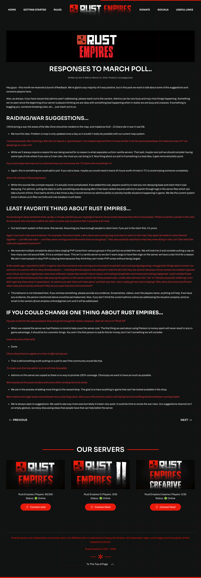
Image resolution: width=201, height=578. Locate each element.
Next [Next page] (186, 420)
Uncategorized (125, 78)
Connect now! (35, 507)
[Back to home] (100, 10)
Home (12, 9)
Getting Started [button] (34, 9)
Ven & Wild (83, 78)
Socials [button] (163, 9)
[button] (112, 564)
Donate (144, 9)
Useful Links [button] (184, 9)
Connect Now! (100, 507)
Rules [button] (58, 9)
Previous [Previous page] (18, 420)
